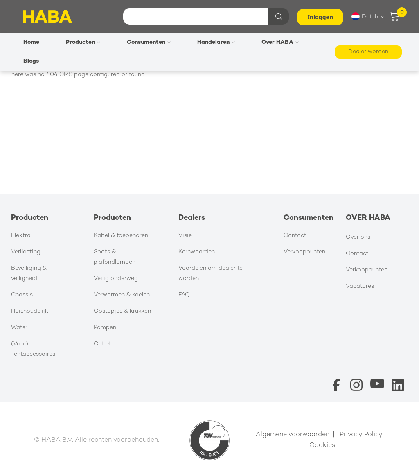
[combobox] (205, 16)
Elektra (21, 235)
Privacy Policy (361, 434)
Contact (295, 235)
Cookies (322, 445)
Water (19, 328)
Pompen (105, 328)
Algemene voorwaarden (292, 434)
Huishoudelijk (29, 311)
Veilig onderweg (116, 278)
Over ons (358, 237)
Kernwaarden (196, 252)
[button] (367, 16)
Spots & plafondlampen (114, 257)
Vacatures (360, 286)
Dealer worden (368, 52)
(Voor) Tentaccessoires (33, 349)
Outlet (102, 344)
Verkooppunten (304, 252)
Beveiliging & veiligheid (29, 273)
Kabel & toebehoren (121, 235)
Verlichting (26, 252)
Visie (185, 235)
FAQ (184, 295)
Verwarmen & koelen (122, 295)
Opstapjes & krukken (122, 311)
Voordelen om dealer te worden (210, 273)
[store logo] (47, 16)
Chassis (22, 295)
